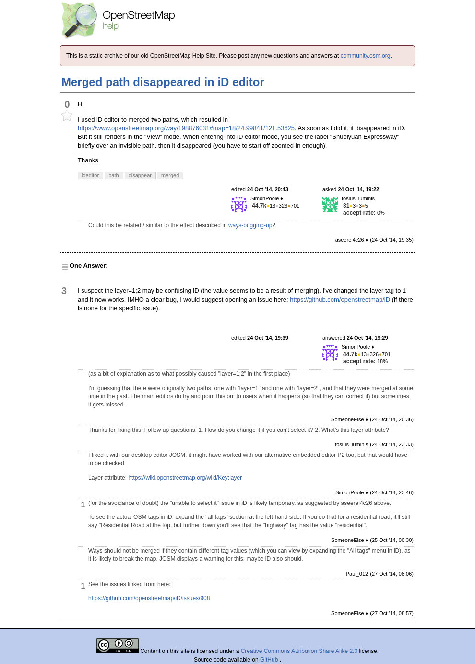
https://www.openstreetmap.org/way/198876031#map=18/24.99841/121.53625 (186, 128)
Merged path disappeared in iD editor (162, 81)
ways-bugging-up (250, 225)
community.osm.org (366, 55)
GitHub (270, 659)
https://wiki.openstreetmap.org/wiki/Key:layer (185, 477)
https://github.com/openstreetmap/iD (340, 299)
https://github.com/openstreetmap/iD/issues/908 (149, 598)
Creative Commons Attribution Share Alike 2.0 (299, 651)
